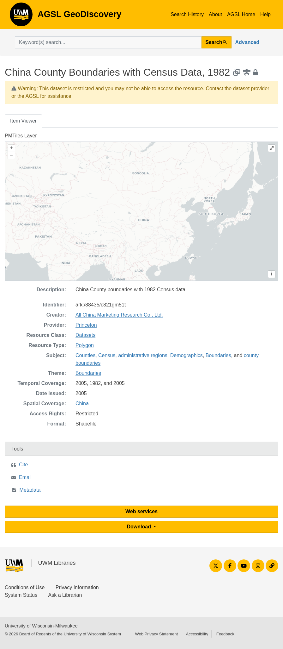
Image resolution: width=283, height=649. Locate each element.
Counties (85, 355)
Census (106, 355)
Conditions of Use (25, 587)
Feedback (225, 634)
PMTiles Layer (21, 135)
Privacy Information (77, 587)
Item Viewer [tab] (23, 120)
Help (265, 14)
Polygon (84, 345)
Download (140, 526)
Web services (141, 511)
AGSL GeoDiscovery (21, 16)
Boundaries (218, 355)
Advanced (247, 42)
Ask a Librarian (65, 595)
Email (25, 477)
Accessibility (197, 634)
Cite (23, 464)
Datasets (85, 335)
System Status (21, 595)
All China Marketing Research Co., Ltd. (119, 315)
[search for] (108, 42)
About (215, 14)
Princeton (86, 325)
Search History (187, 14)
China (82, 403)
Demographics (186, 355)
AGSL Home (241, 14)
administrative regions (142, 355)
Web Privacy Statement (156, 634)
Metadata (30, 490)
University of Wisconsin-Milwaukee (41, 625)
